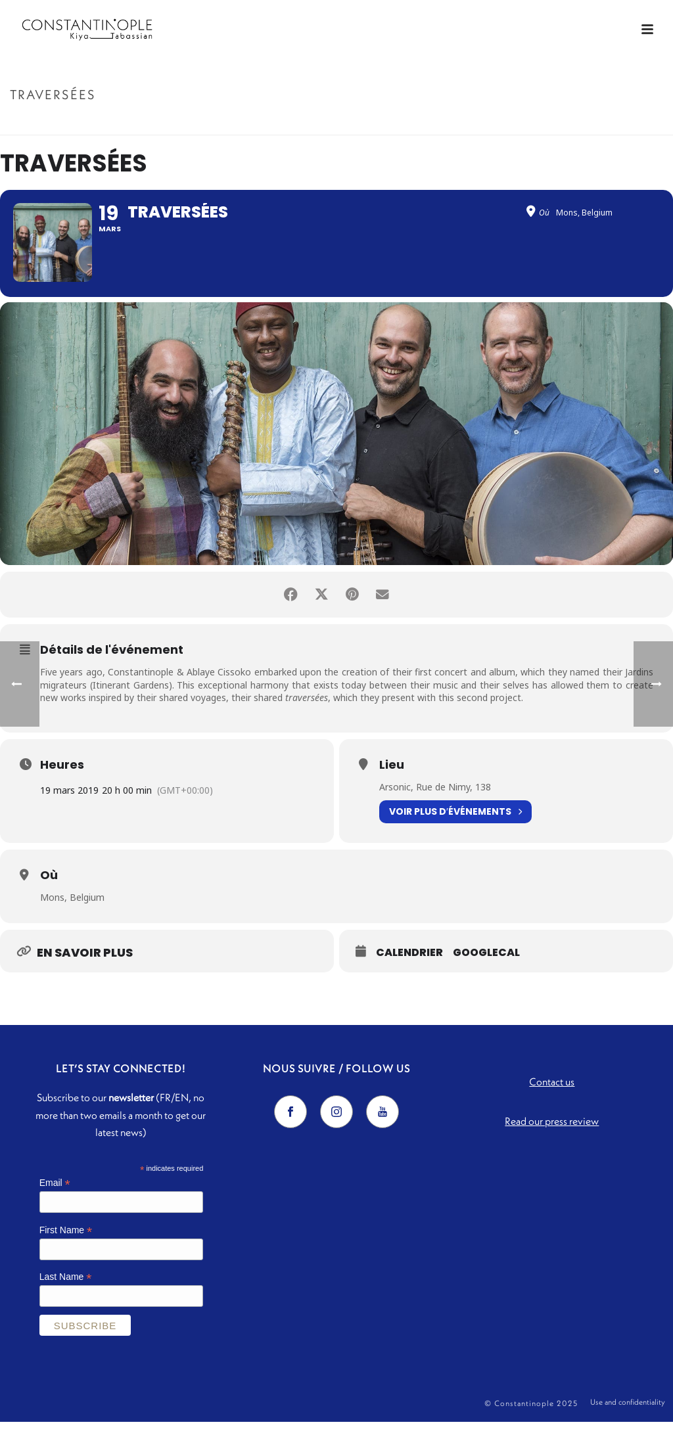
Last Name (65, 1288)
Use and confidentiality (627, 1414)
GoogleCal (486, 963)
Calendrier (409, 963)
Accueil (587, 122)
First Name (66, 1241)
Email (54, 1193)
